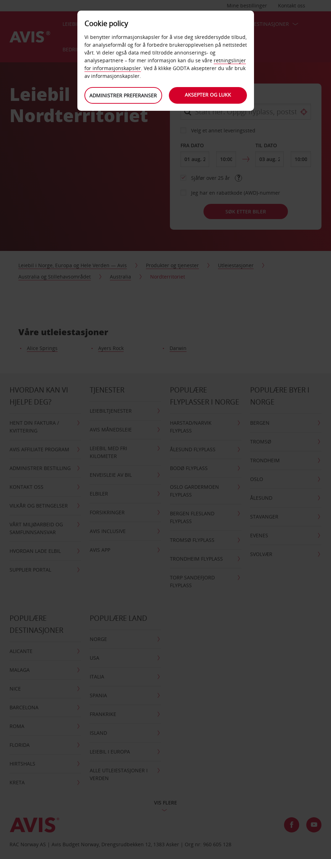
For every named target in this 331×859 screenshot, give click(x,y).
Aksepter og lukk (208, 94)
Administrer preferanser (123, 95)
